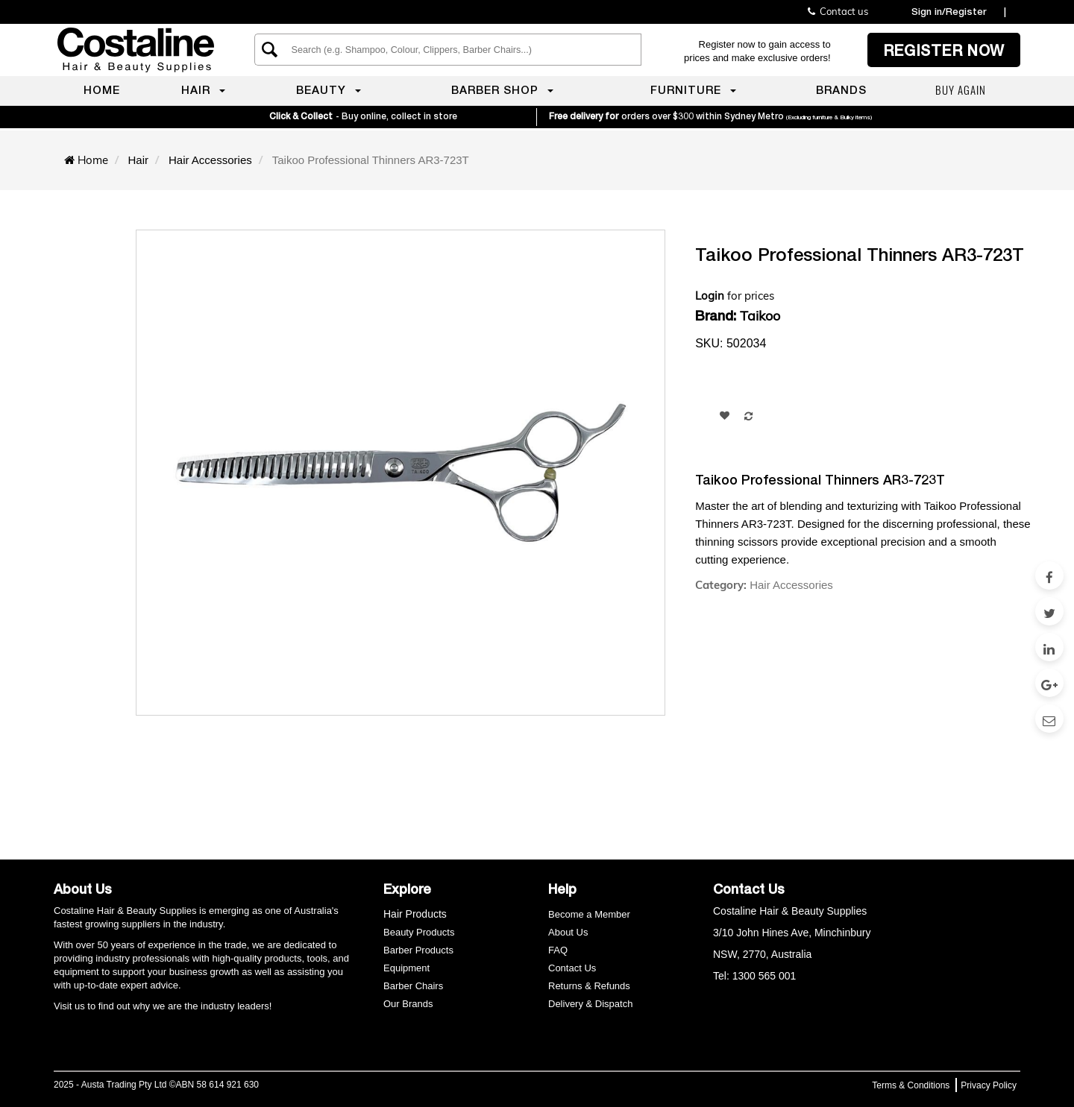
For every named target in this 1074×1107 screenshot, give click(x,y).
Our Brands (409, 1003)
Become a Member (589, 914)
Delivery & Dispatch (590, 1003)
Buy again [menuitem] (960, 89)
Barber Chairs (413, 985)
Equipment (406, 968)
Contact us (838, 11)
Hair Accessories (791, 584)
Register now (944, 50)
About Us (568, 932)
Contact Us (572, 968)
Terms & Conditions (910, 1085)
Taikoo (760, 315)
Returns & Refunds (589, 985)
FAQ (558, 950)
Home (93, 160)
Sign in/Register (948, 11)
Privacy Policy (989, 1085)
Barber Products (418, 950)
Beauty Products (418, 932)
